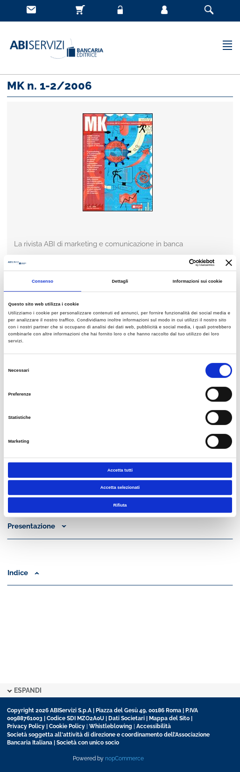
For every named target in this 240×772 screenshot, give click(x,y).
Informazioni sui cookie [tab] (197, 281)
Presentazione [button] (36, 526)
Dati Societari (126, 718)
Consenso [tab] (42, 281)
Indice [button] (23, 573)
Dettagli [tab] (120, 281)
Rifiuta (120, 505)
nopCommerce (124, 758)
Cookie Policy (67, 726)
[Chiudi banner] (229, 262)
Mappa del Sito (169, 718)
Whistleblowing (110, 726)
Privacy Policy (26, 726)
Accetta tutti (120, 470)
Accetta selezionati (120, 487)
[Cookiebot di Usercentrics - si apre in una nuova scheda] (174, 262)
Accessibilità (153, 726)
